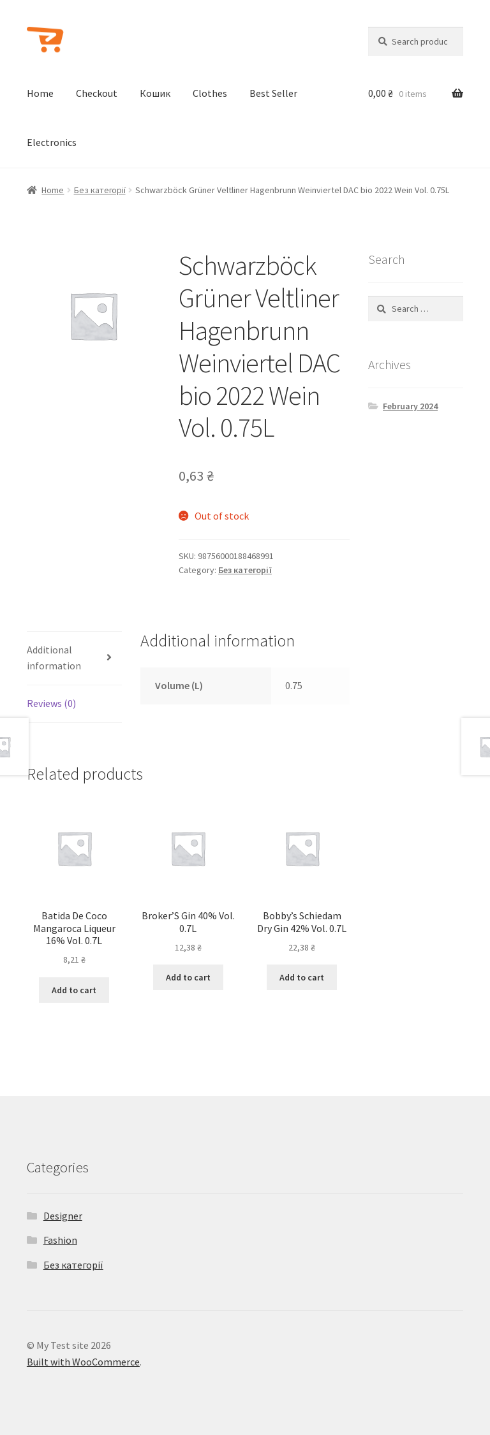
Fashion (60, 1240)
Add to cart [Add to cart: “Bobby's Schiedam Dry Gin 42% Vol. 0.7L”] (301, 977)
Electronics (52, 142)
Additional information (54, 658)
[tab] (74, 659)
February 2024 (410, 406)
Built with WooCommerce (83, 1361)
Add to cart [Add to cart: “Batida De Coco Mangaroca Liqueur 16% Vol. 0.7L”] (74, 990)
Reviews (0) (51, 703)
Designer (62, 1215)
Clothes (210, 93)
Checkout (96, 93)
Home (40, 93)
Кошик (155, 93)
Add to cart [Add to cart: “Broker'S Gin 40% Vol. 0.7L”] (188, 977)
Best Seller (273, 93)
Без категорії (100, 190)
